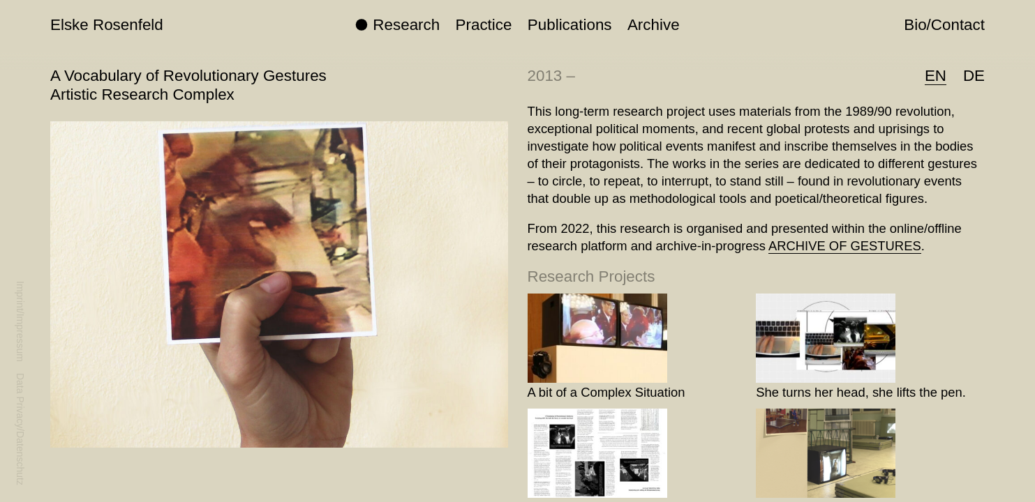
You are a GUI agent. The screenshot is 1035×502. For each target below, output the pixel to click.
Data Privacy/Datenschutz (20, 429)
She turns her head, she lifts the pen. (861, 392)
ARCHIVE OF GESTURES (844, 245)
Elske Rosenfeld (106, 24)
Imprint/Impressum (20, 321)
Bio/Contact (944, 24)
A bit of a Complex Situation (606, 392)
